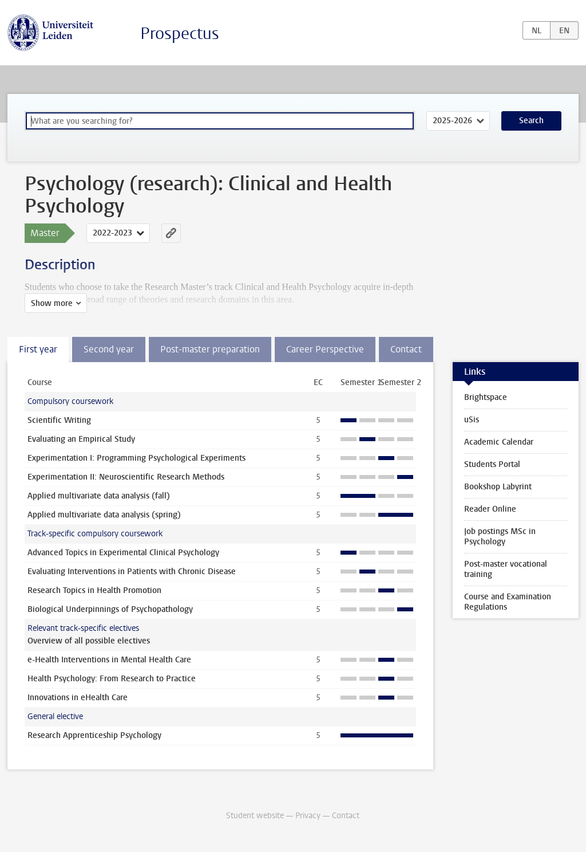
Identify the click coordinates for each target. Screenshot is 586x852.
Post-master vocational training (505, 569)
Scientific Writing (59, 420)
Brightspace (485, 397)
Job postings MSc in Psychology (500, 536)
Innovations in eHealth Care (77, 697)
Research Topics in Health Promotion (94, 590)
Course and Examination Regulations (507, 602)
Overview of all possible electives (88, 640)
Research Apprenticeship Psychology (94, 735)
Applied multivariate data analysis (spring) (104, 514)
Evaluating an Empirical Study (81, 439)
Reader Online (490, 509)
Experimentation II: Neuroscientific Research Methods (125, 477)
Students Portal (492, 464)
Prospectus (179, 33)
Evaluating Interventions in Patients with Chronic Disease (131, 571)
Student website (255, 815)
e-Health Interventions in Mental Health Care (109, 659)
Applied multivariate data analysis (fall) (98, 495)
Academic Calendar (498, 442)
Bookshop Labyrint (498, 486)
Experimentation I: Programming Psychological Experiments (136, 458)
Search (531, 120)
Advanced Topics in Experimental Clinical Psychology (123, 552)
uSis (471, 419)
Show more (52, 303)
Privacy (307, 815)
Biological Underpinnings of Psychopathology (110, 609)
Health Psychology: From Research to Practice (111, 678)
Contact (345, 815)
